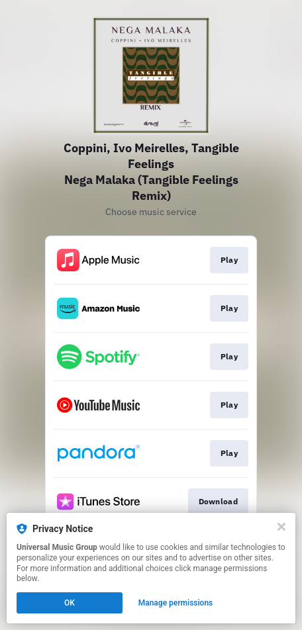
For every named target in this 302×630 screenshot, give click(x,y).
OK (69, 603)
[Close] (281, 526)
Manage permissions (175, 603)
